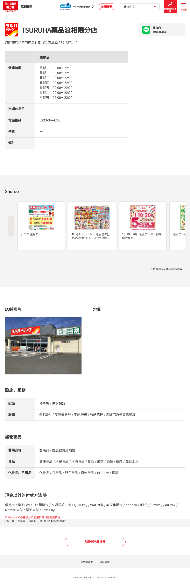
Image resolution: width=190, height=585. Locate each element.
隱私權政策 (86, 561)
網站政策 (105, 561)
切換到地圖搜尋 (95, 542)
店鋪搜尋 (18, 6)
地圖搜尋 (107, 7)
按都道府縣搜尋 (170, 7)
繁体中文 (140, 7)
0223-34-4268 (50, 120)
